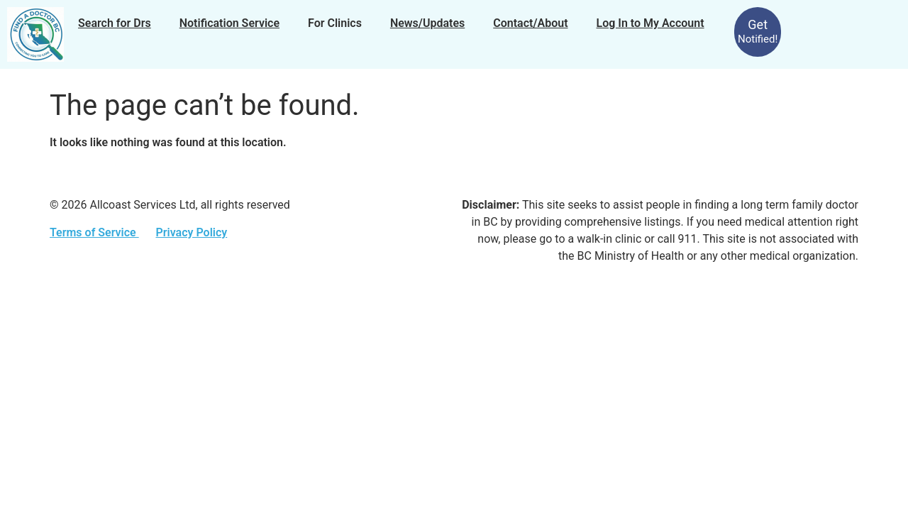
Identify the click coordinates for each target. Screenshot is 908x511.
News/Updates (427, 23)
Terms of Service (94, 232)
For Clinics (335, 23)
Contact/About (530, 23)
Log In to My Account (650, 23)
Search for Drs (114, 23)
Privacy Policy (191, 232)
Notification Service (229, 23)
